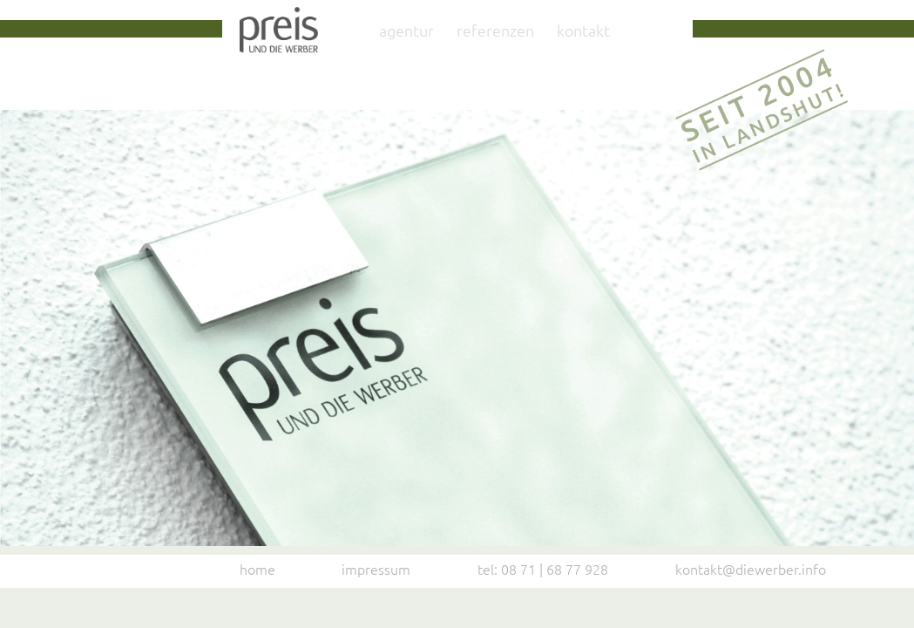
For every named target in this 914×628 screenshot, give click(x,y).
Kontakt (583, 30)
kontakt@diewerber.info (750, 568)
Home (257, 568)
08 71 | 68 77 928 (554, 568)
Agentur (406, 30)
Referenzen (495, 30)
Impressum (376, 568)
